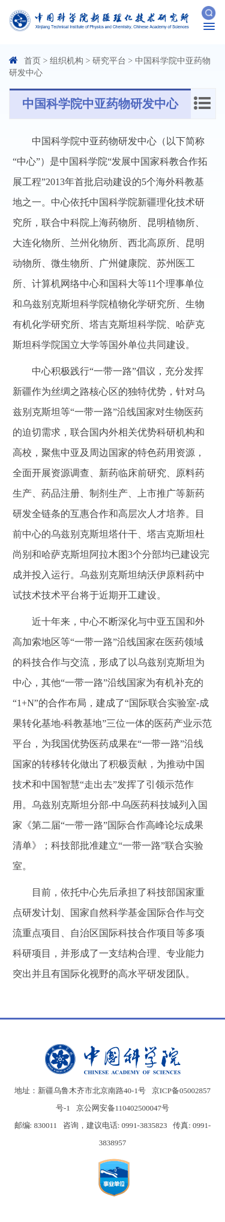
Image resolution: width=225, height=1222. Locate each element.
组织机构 (66, 60)
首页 (32, 60)
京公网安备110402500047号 (123, 1107)
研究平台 (109, 60)
